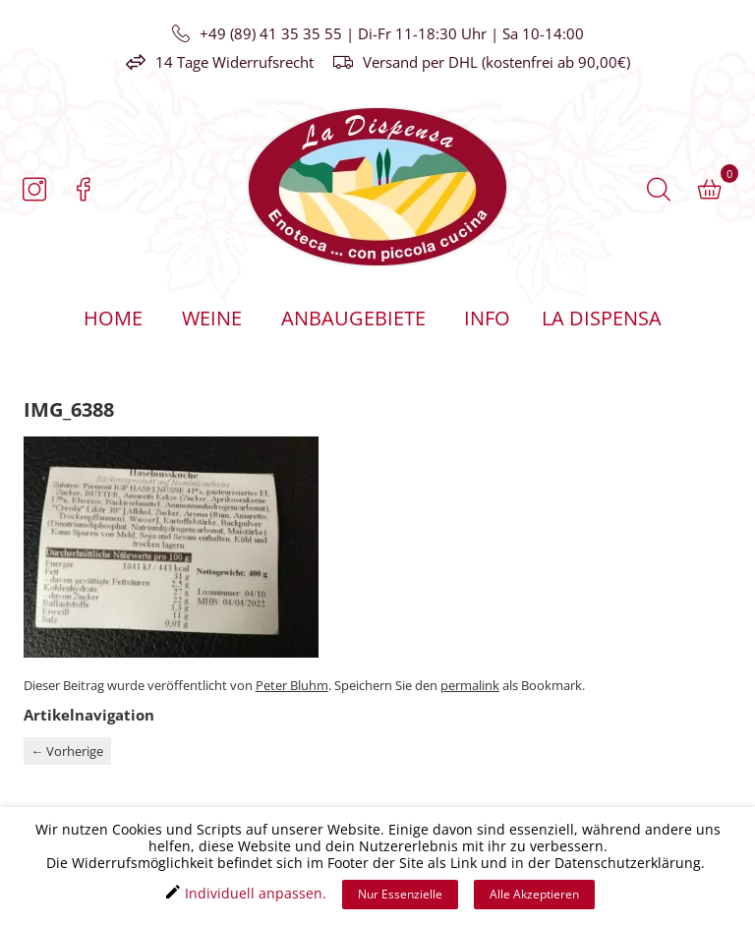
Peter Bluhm (292, 685)
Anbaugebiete (353, 318)
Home (113, 318)
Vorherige (66, 751)
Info (487, 318)
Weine (212, 318)
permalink (469, 685)
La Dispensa (601, 318)
